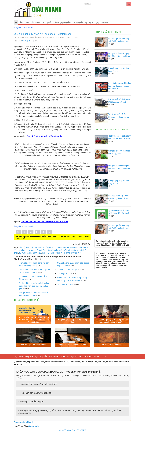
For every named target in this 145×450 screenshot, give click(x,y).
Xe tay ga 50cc (63, 274)
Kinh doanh (35, 22)
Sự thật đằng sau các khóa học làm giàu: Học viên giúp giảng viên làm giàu (34, 286)
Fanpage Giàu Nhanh (23, 438)
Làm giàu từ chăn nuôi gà (112, 360)
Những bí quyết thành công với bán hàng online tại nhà (118, 39)
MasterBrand (36, 250)
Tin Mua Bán (24, 22)
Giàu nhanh (106, 22)
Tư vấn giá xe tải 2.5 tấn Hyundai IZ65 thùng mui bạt (118, 115)
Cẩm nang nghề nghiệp (62, 22)
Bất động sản (78, 22)
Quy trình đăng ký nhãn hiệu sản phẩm (59, 250)
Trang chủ (17, 27)
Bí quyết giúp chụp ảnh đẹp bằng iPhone (72, 328)
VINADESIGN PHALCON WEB (72, 446)
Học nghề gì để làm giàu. (32, 417)
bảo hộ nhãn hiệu (26, 247)
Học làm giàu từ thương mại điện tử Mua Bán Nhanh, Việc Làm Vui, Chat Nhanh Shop (33, 327)
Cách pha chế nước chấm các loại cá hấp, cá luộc (119, 152)
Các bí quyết (46, 22)
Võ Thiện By (27, 41)
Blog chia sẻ (28, 27)
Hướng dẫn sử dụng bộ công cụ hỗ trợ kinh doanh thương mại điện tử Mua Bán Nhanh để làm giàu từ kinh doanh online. (70, 427)
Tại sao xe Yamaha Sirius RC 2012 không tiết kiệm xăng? (118, 211)
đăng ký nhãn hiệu (74, 253)
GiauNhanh (33, 442)
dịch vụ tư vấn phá (43, 247)
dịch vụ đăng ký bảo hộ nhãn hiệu (67, 247)
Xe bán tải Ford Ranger (67, 270)
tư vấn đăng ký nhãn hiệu (30, 253)
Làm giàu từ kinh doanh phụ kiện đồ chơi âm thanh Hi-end (119, 54)
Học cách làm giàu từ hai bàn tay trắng (38, 399)
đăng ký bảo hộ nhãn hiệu (53, 253)
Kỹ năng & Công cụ (92, 22)
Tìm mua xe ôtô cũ (65, 284)
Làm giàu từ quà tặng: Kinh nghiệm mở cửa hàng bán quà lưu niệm (111, 328)
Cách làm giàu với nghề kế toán (33, 360)
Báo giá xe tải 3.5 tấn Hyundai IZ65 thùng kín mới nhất (119, 100)
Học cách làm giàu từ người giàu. (36, 408)
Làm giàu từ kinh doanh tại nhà (72, 360)
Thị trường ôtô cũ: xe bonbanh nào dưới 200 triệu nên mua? (119, 137)
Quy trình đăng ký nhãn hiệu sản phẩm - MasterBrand (43, 34)
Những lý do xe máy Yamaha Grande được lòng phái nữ (118, 196)
